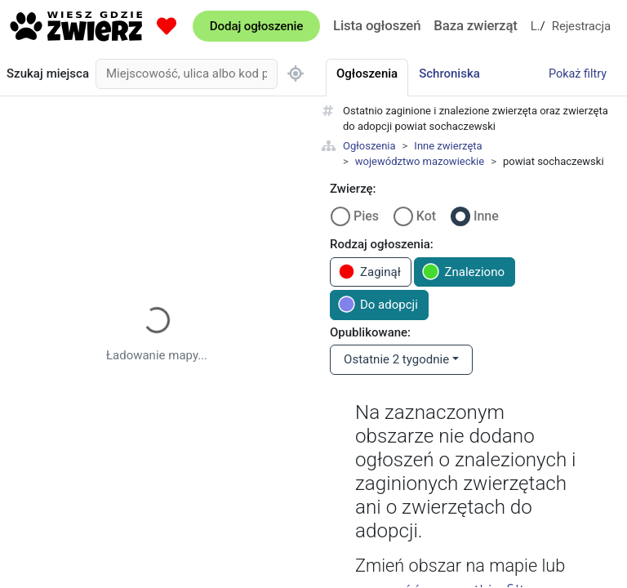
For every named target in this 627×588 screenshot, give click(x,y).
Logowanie (535, 26)
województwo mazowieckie (419, 161)
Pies (366, 216)
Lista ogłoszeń (376, 25)
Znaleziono (463, 271)
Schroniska (449, 73)
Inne (486, 216)
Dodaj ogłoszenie (256, 26)
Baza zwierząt (475, 25)
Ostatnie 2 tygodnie (396, 359)
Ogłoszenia (369, 146)
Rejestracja (581, 26)
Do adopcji (378, 304)
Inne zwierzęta (448, 146)
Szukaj (48, 74)
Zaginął (369, 271)
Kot (426, 216)
